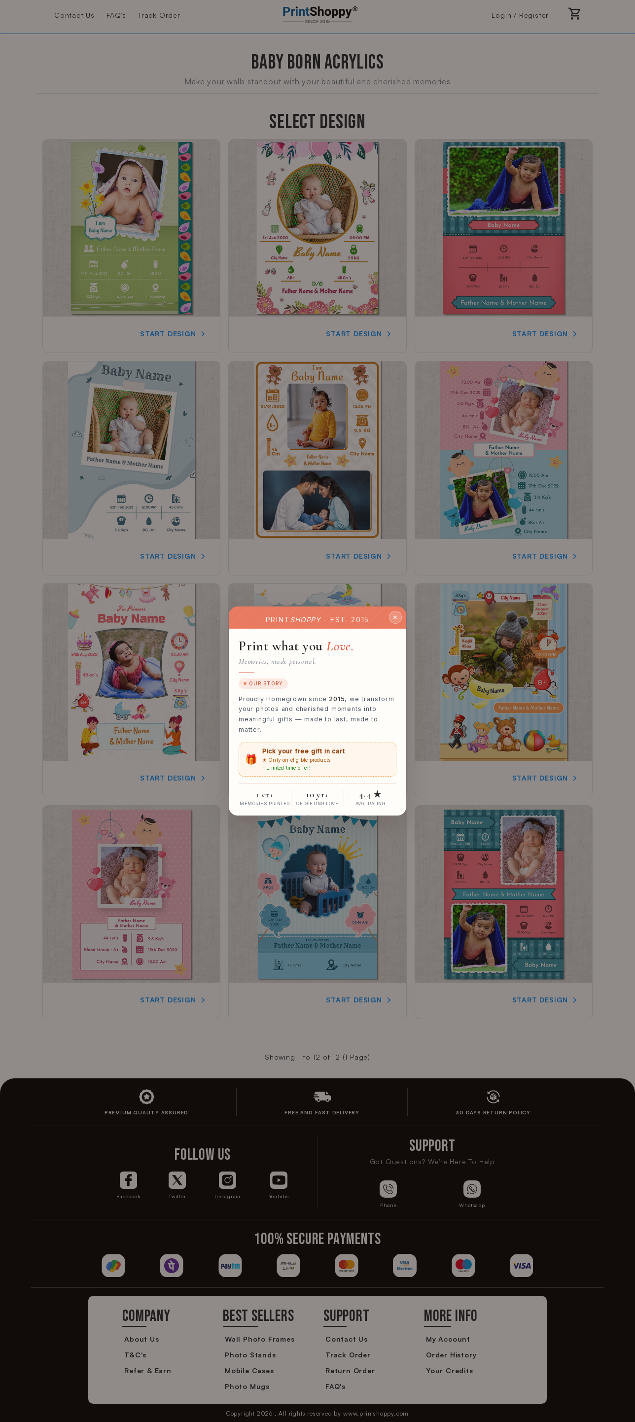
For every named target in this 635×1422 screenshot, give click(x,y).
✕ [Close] (395, 617)
